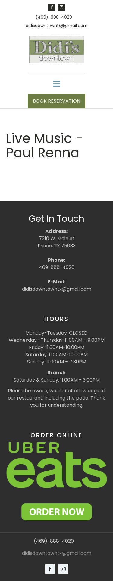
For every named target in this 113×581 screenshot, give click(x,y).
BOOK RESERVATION (56, 100)
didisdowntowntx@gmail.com (57, 26)
